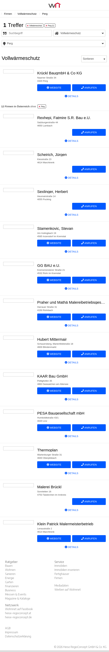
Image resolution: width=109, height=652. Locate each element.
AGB (8, 628)
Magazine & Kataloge (17, 598)
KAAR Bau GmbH (52, 376)
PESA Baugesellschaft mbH (60, 413)
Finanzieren (12, 586)
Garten (9, 582)
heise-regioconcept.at (18, 613)
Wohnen (10, 569)
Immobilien (60, 565)
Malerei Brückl (49, 487)
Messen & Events (15, 594)
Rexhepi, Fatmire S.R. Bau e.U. (64, 118)
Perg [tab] (42, 106)
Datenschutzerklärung (18, 636)
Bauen (9, 565)
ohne (18, 106)
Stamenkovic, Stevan (55, 228)
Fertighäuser (61, 574)
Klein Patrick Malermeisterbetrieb (65, 524)
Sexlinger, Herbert (52, 192)
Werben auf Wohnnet (67, 589)
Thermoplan (47, 450)
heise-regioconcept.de (18, 617)
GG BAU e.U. (48, 265)
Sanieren (10, 574)
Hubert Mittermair (52, 339)
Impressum (11, 632)
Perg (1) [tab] (50, 26)
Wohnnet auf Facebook (19, 609)
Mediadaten (61, 585)
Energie (9, 578)
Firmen (58, 578)
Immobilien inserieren (66, 569)
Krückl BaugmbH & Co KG (59, 73)
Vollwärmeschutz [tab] (34, 26)
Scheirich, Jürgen (52, 155)
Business (10, 590)
